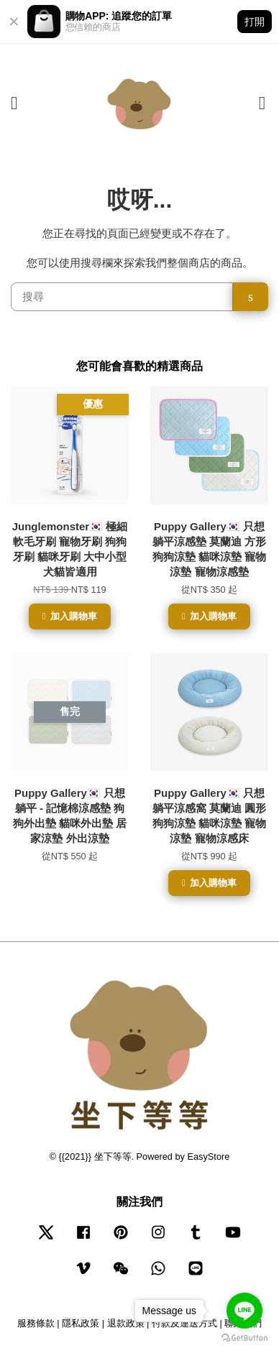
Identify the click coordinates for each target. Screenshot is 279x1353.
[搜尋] (122, 296)
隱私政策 (80, 1323)
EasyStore (209, 1156)
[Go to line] (244, 1311)
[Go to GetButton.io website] (244, 1338)
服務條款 (36, 1323)
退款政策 (126, 1323)
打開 (254, 21)
